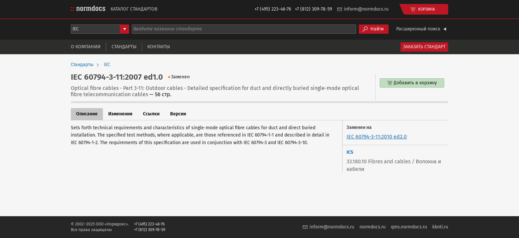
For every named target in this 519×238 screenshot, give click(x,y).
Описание (87, 114)
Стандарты (124, 47)
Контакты (158, 47)
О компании (86, 47)
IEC (107, 64)
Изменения (120, 114)
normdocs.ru (372, 227)
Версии (178, 114)
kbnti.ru (440, 227)
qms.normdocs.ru (409, 227)
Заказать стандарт (424, 47)
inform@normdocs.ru (366, 9)
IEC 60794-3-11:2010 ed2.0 (377, 137)
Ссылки (151, 114)
